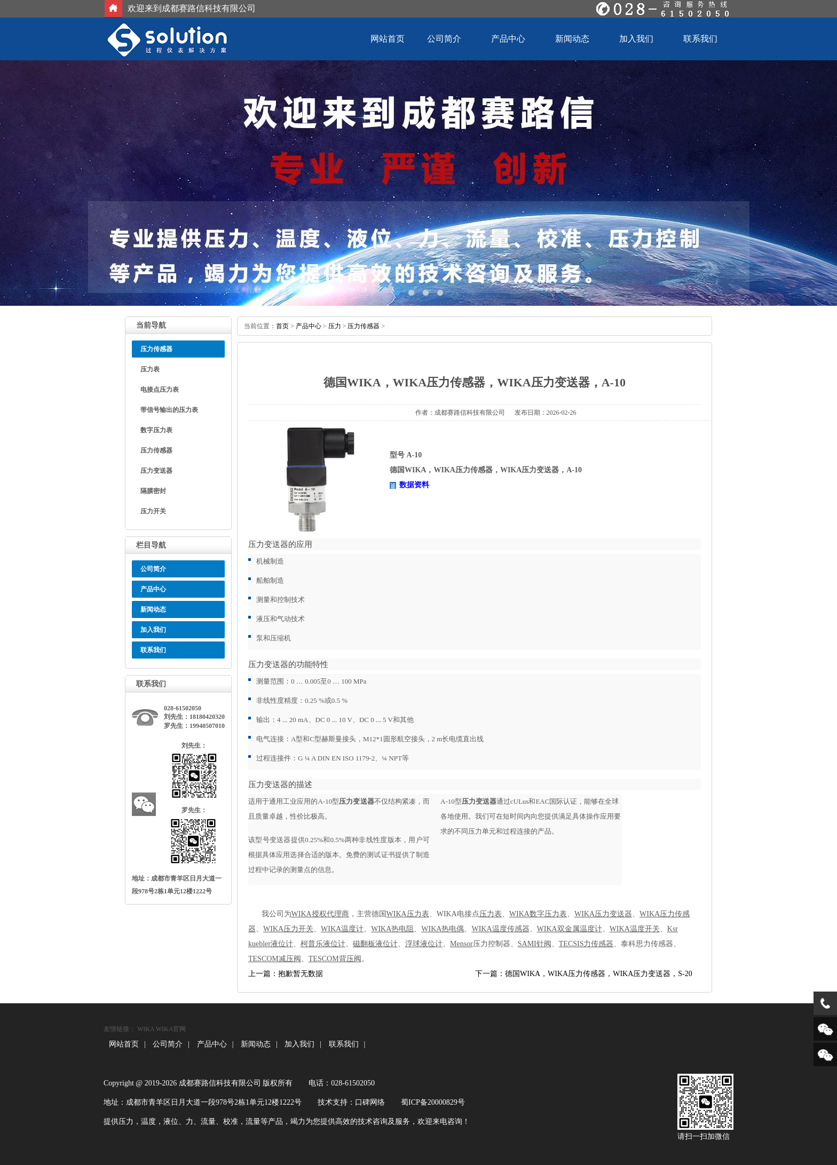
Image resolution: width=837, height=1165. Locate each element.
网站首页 (387, 38)
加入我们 (636, 38)
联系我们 (700, 38)
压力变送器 (156, 470)
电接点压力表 (159, 389)
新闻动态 (572, 38)
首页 (282, 326)
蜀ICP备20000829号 (433, 1102)
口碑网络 (370, 1102)
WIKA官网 (171, 1029)
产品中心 (508, 38)
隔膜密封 (153, 491)
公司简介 (444, 38)
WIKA (145, 1029)
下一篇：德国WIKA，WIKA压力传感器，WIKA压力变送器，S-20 (583, 974)
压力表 (150, 369)
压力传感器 (156, 450)
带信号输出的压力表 (169, 410)
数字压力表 (156, 430)
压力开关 (153, 511)
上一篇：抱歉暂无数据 (285, 974)
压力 (334, 326)
